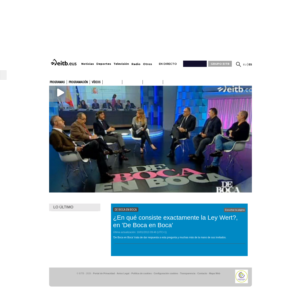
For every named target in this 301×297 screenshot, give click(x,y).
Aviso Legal (123, 273)
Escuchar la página (235, 210)
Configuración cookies (166, 273)
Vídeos (96, 82)
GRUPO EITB (220, 63)
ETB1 (112, 82)
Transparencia (187, 273)
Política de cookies (141, 273)
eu (245, 64)
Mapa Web (214, 273)
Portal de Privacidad (104, 273)
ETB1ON (144, 81)
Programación (78, 82)
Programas (57, 82)
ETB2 (132, 82)
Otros (147, 64)
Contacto (202, 273)
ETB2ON (165, 81)
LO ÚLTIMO (63, 207)
